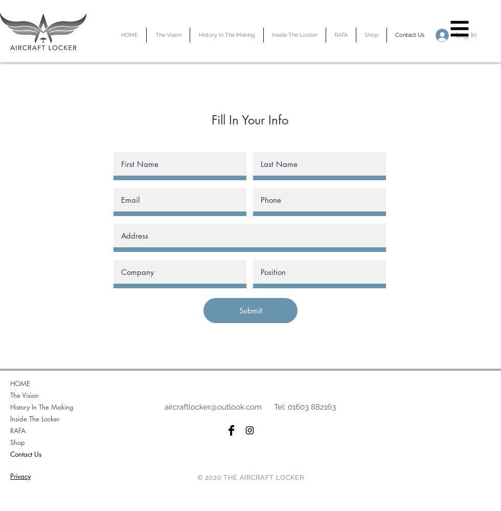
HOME (20, 383)
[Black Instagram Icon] (249, 430)
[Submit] (250, 310)
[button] (460, 28)
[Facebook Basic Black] (231, 430)
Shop (17, 442)
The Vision (24, 395)
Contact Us (25, 454)
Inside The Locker (34, 418)
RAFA (18, 430)
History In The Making (42, 407)
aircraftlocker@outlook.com (213, 407)
